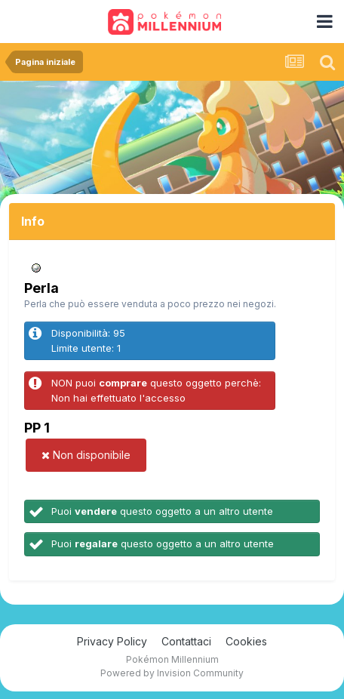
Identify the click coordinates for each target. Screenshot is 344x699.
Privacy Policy (112, 641)
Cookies (246, 641)
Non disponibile (86, 454)
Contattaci (186, 641)
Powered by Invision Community (172, 673)
